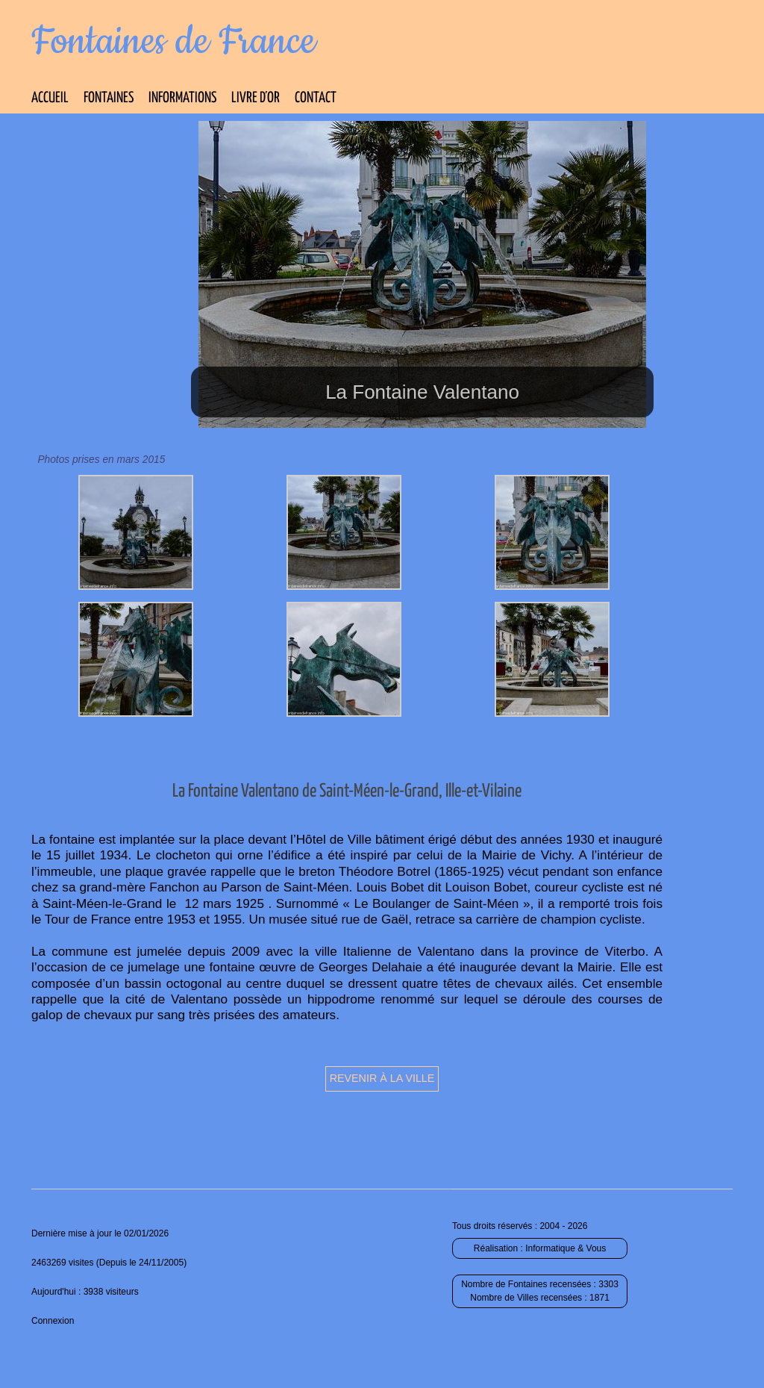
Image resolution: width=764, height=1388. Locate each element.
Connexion (52, 1321)
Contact (315, 98)
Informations (182, 98)
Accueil (50, 98)
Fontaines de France (173, 42)
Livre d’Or (255, 98)
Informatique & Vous (565, 1248)
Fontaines (109, 98)
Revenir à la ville (382, 1078)
